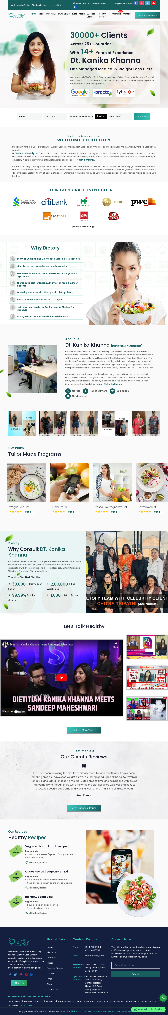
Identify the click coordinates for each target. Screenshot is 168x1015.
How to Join (62, 15)
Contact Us (53, 989)
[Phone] (163, 998)
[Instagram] (142, 3)
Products (73, 13)
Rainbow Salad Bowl (39, 897)
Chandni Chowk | (117, 1001)
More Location (27, 1005)
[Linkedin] (75, 7)
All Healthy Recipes (36, 862)
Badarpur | (40, 1001)
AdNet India (75, 1011)
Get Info (29, 511)
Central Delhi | (90, 1001)
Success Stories (91, 15)
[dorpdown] (81, 116)
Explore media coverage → (84, 226)
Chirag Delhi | (131, 1001)
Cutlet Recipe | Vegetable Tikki (46, 871)
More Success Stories (84, 808)
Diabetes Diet (60, 507)
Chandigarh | (103, 1001)
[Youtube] (153, 3)
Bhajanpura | (51, 1001)
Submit (135, 974)
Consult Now (142, 116)
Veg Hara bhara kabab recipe (46, 846)
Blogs (49, 984)
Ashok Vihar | (29, 1001)
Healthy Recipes (103, 15)
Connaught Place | (145, 1001)
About (41, 13)
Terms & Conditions (117, 1011)
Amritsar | (19, 1001)
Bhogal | (80, 1001)
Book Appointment (147, 15)
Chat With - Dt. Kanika (148, 1009)
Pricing (19, 982)
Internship (116, 13)
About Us (51, 952)
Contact (127, 13)
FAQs (49, 978)
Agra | (11, 1001)
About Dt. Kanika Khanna (109, 384)
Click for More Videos (84, 730)
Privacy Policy (100, 1011)
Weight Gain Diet (19, 507)
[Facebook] (136, 3)
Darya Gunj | (14, 1005)
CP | (156, 1001)
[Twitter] (147, 3)
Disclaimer (87, 1011)
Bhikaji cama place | (67, 1001)
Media (82, 13)
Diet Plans (51, 15)
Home (33, 13)
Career (50, 973)
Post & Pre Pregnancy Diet (111, 507)
